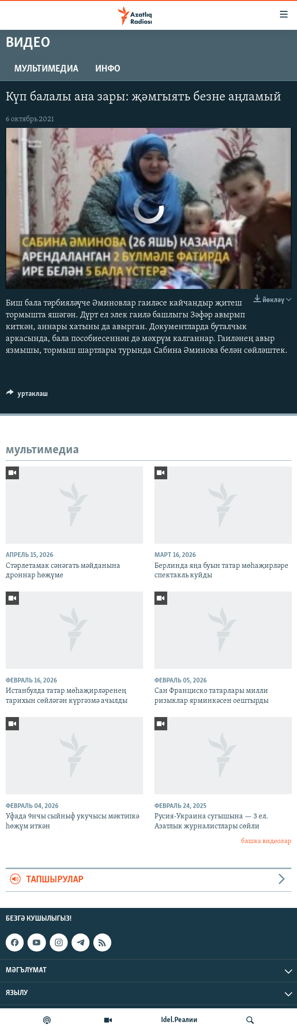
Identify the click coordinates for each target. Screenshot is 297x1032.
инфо (107, 69)
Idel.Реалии (179, 1020)
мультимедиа (46, 69)
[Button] (27, 396)
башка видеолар (266, 841)
